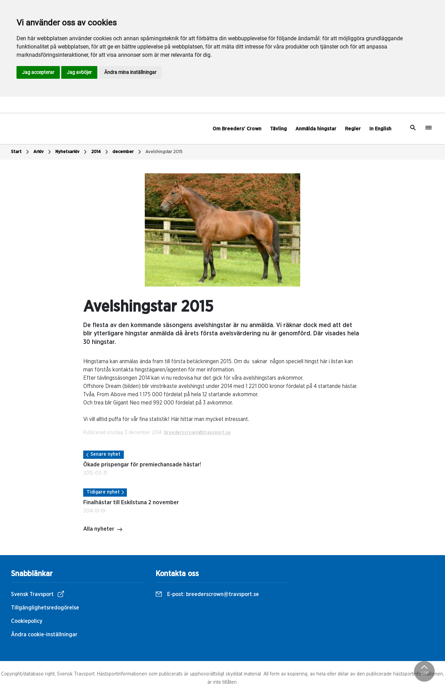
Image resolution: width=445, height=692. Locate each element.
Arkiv (43, 152)
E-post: (207, 594)
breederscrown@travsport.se (197, 432)
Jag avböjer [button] (79, 72)
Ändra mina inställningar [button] (130, 72)
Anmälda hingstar (315, 128)
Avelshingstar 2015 (164, 152)
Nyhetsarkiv (71, 152)
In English (380, 128)
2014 (100, 152)
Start (21, 152)
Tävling (278, 128)
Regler (353, 128)
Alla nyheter (103, 529)
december (127, 152)
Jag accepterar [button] (38, 72)
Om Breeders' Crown (237, 128)
